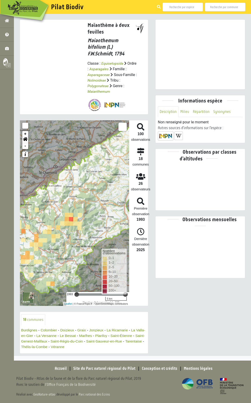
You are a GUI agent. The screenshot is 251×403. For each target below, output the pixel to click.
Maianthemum (99, 91)
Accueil (59, 368)
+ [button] (25, 133)
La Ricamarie (120, 330)
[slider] (76, 294)
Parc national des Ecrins (94, 394)
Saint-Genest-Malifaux (39, 341)
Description (168, 111)
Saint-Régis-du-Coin (78, 341)
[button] (25, 140)
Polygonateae (98, 85)
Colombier (49, 330)
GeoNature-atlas (44, 394)
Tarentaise (29, 347)
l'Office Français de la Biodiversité (71, 384)
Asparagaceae (100, 74)
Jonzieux (98, 330)
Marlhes (96, 335)
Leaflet (68, 303)
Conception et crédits (160, 368)
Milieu (185, 111)
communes (33, 319)
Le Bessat (78, 335)
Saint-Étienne (133, 335)
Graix (83, 330)
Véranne (79, 347)
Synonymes (222, 111)
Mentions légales (199, 368)
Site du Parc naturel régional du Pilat (103, 368)
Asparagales (109, 69)
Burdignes (29, 330)
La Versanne (56, 335)
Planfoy (112, 335)
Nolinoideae (111, 80)
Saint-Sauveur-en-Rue (116, 341)
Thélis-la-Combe (55, 347)
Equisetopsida (112, 63)
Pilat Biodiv (67, 7)
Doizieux (68, 330)
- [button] (25, 145)
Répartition (201, 111)
